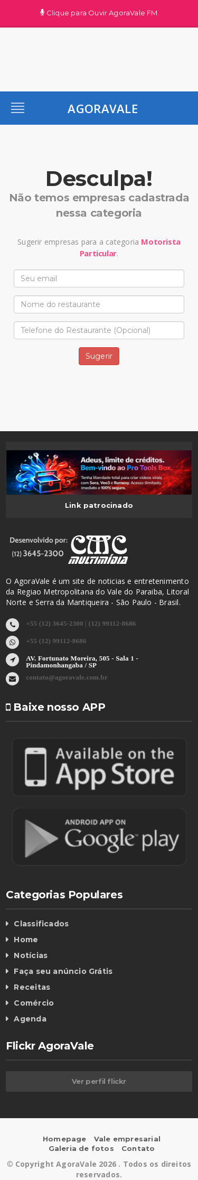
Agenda (30, 1019)
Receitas (32, 987)
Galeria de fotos (81, 1148)
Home (26, 939)
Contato (138, 1148)
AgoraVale (103, 108)
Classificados (41, 923)
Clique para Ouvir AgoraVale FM (98, 13)
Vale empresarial (127, 1139)
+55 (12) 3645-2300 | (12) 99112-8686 (81, 622)
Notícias (31, 955)
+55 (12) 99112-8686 (56, 640)
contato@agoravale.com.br (67, 676)
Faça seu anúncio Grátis (63, 971)
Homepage (65, 1139)
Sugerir (99, 356)
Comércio (34, 1003)
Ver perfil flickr (99, 1081)
